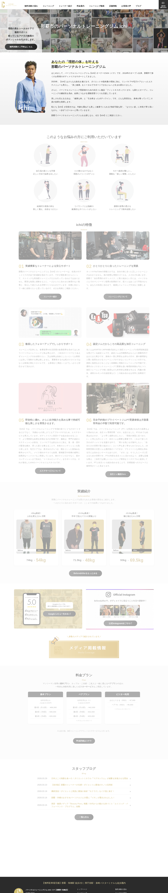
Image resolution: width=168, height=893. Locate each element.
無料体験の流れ (31, 6)
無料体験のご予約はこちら (21, 47)
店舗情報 (113, 6)
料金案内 (80, 6)
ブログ (138, 6)
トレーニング (48, 6)
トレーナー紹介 (65, 6)
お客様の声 (126, 6)
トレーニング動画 (96, 6)
